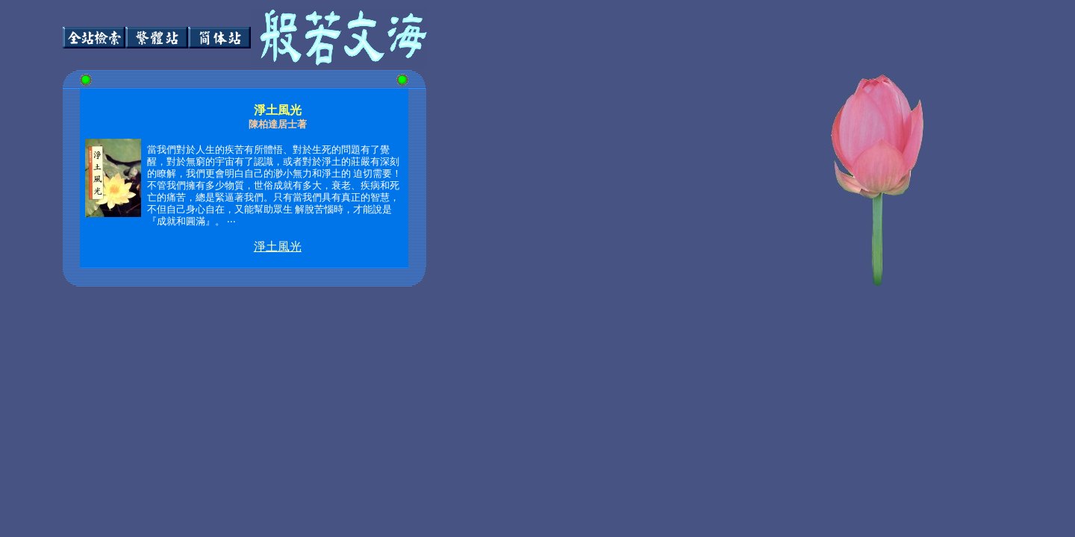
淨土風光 (278, 246)
